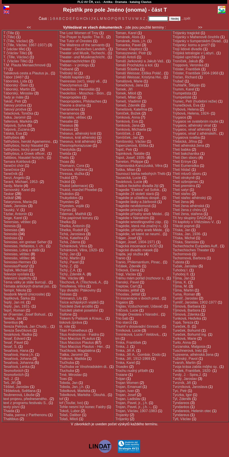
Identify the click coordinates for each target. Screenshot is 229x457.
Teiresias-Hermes (17, 262)
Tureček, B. (182, 326)
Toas (63, 379)
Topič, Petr (123, 149)
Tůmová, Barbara (186, 306)
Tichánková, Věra (73, 246)
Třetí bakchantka (186, 153)
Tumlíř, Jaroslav (185, 298)
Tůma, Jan (181, 278)
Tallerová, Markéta (18, 121)
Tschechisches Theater (191, 250)
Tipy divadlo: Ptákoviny (77, 290)
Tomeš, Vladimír (128, 101)
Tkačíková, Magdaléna (77, 350)
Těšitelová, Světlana (19, 391)
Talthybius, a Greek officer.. (24, 153)
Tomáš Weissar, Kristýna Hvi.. (138, 77)
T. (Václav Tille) (15, 61)
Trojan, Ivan (124, 391)
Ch (85, 19)
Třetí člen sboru (185, 157)
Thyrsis (65, 210)
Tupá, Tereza (183, 322)
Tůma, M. (180, 286)
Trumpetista (182, 93)
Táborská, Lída (15, 81)
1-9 (52, 19)
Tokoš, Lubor (69, 411)
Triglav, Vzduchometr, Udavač (139, 306)
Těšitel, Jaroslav (16, 387)
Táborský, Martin (16, 89)
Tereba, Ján (12, 318)
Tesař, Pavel (13, 342)
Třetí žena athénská (188, 206)
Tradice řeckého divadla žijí (136, 186)
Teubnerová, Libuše (19, 395)
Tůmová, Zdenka (186, 314)
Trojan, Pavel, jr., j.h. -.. (133, 407)
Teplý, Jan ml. (14, 302)
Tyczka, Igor (182, 395)
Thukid (64, 178)
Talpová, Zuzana (16, 129)
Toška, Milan (125, 170)
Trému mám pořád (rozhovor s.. (140, 278)
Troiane (121, 375)
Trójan (120, 379)
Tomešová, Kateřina (131, 109)
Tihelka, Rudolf (71, 230)
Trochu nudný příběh (131, 371)
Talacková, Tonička (18, 113)
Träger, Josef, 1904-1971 (135, 242)
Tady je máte (13, 97)
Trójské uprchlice (186, 57)
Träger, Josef (125, 238)
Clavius (146, 2)
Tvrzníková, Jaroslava (190, 387)
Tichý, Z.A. (67, 270)
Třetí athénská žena (188, 145)
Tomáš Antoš (125, 57)
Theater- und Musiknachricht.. (83, 57)
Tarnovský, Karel (16, 190)
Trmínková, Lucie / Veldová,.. (138, 334)
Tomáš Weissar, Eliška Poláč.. (139, 73)
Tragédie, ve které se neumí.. (138, 234)
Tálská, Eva (12, 133)
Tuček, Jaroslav (185, 266)
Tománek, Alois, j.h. (130, 41)
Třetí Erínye (182, 162)
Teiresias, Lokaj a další (21, 250)
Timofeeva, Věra (72, 286)
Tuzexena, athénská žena (193, 354)
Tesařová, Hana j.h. (18, 354)
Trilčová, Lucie (126, 310)
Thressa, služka (71, 174)
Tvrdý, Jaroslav (185, 379)
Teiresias (10, 230)
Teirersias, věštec (17, 222)
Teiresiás (10, 234)
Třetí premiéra (184, 186)
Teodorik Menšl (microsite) (24, 294)
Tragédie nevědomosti (133, 206)
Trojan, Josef (125, 395)
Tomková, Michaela (130, 129)
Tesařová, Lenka (16, 367)
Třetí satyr (181, 190)
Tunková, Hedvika (187, 318)
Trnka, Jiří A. (125, 350)
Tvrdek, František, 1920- (192, 371)
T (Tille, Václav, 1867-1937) (25, 45)
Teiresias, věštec (16, 254)
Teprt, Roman (14, 310)
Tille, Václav (69, 278)
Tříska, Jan (181, 230)
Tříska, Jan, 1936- (187, 234)
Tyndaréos (181, 407)
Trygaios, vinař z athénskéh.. (195, 133)
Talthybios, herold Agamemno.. (27, 141)
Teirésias (10, 238)
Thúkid (64, 182)
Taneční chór (13, 166)
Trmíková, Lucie (128, 330)
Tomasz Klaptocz (128, 49)
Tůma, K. (180, 282)
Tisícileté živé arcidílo (76, 306)
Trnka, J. (122, 346)
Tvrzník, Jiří (182, 383)
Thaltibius (11, 419)
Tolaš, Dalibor (70, 415)
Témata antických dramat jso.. (27, 286)
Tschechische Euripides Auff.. (196, 246)
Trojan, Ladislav (127, 399)
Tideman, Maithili (72, 214)
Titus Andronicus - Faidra (79, 334)
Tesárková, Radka (17, 334)
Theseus (66, 125)
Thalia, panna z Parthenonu (25, 415)
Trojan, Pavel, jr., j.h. (131, 403)
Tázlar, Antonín (15, 214)
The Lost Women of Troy (78, 33)
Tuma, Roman (184, 294)
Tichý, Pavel (69, 262)
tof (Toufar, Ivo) (71, 403)
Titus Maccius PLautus (77, 338)
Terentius (10, 322)
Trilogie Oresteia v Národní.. (137, 314)
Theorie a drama (72, 105)
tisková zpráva (70, 322)
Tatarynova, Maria (17, 202)
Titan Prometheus (73, 330)
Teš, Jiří (9, 383)
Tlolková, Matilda (72, 359)
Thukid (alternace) (73, 186)
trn (117, 338)
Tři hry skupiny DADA (190, 218)
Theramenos (69, 113)
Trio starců (123, 322)
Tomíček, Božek (128, 113)
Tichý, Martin (69, 258)
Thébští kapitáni (72, 77)
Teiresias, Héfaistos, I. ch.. (24, 246)
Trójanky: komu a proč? (191, 45)
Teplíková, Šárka (16, 298)
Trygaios (179, 117)
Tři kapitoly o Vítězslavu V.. (194, 222)
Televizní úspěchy (17, 278)
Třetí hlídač (182, 170)
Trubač (178, 81)
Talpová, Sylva (14, 125)
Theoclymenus (71, 85)
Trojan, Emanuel (128, 387)
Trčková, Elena (127, 270)
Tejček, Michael (15, 270)
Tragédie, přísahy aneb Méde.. (139, 230)
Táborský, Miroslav (18, 93)
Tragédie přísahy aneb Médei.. (139, 214)
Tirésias (65, 294)
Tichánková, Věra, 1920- (78, 250)
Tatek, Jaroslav (15, 206)
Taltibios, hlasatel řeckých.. (24, 157)
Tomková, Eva (126, 121)
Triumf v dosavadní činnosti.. (138, 326)
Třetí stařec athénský (189, 198)
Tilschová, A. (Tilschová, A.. (81, 282)
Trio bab (121, 318)
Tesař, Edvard (14, 338)
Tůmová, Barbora (186, 310)
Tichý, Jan (67, 254)
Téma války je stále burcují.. (25, 282)
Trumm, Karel (183, 89)
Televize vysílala (16, 274)
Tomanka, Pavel (128, 45)
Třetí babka (182, 149)
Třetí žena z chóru (187, 210)
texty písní (11, 407)
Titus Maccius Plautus (76, 342)
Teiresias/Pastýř (16, 266)
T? (5, 69)
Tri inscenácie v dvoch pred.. (138, 298)
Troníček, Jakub (185, 61)
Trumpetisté (182, 97)
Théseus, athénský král (77, 133)
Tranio (120, 258)
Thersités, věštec (72, 117)
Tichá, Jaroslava (72, 234)
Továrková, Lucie (128, 182)
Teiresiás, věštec (16, 258)
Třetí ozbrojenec (186, 182)
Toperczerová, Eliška (131, 145)
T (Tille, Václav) (15, 41)
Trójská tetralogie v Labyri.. (194, 53)
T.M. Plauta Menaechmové (24, 65)
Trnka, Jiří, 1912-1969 (132, 359)
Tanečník (10, 174)
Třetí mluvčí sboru (187, 174)
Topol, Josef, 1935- (130, 157)
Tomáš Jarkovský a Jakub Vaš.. (140, 61)
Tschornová (182, 254)
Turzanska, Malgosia (189, 346)
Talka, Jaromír (14, 117)
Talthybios (11, 137)
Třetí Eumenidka (186, 166)
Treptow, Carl (126, 286)
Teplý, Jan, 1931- (17, 306)
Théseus (66, 129)
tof (61, 399)
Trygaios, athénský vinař (192, 125)
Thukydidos (68, 198)
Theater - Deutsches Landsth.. (83, 49)
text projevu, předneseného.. (26, 399)
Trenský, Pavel (127, 282)
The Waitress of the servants (82, 45)
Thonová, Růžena (73, 170)
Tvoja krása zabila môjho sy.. (196, 367)
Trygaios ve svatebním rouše (196, 121)
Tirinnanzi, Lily (70, 298)
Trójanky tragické (186, 33)
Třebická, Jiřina (185, 141)
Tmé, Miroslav (70, 375)
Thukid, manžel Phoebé (78, 190)
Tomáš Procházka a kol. (134, 65)
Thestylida (67, 149)
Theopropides (70, 97)
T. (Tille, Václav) (16, 57)
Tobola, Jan (68, 383)
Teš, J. (8, 379)
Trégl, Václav (125, 274)
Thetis (64, 157)
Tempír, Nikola (14, 290)
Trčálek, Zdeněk (128, 266)
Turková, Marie (184, 338)
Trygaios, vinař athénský (192, 129)
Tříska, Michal (184, 238)
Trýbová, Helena (186, 109)
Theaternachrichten (74, 61)
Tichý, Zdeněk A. (72, 274)
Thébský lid (68, 73)
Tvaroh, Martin (184, 363)
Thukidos (66, 194)
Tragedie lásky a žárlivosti (135, 202)
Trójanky (122, 419)
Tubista (178, 262)
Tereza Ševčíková (17, 330)
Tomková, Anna (127, 117)
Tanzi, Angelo (14, 178)
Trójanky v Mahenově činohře (196, 37)
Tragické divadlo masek (134, 250)
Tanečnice (11, 170)
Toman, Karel (125, 33)
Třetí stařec (182, 194)
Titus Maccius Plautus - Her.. (82, 346)
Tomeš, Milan (125, 97)
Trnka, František (128, 342)
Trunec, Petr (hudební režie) (195, 101)
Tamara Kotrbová (17, 162)
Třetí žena (181, 202)
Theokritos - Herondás (77, 89)
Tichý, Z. (66, 266)
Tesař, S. (10, 346)
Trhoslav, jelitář (127, 290)
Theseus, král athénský (77, 141)
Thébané (66, 69)
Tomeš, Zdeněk (127, 105)
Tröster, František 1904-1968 (196, 73)
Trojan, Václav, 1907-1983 (136, 411)
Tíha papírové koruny (76, 218)
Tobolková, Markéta (74, 391)
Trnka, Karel (125, 363)
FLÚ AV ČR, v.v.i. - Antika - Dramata (102, 2)
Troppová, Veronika (188, 65)
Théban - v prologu (74, 65)
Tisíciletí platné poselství (78, 310)
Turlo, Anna (182, 342)
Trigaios (121, 302)
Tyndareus (181, 415)
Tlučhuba (66, 363)
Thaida (8, 411)
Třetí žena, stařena (188, 214)
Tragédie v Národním (132, 218)
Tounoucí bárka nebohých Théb (140, 174)
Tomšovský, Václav (130, 141)
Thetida (65, 153)
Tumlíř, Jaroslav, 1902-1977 (195, 302)
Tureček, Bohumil (186, 330)
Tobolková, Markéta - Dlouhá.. (83, 395)
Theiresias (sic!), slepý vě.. (80, 81)
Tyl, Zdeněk (182, 399)
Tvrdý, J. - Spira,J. (187, 375)
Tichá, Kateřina (71, 238)
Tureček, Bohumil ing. (190, 334)
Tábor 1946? (13, 77)
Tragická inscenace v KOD (136, 246)
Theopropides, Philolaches (80, 101)
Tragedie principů (129, 210)
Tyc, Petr (180, 391)
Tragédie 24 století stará (134, 194)
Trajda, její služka (129, 254)
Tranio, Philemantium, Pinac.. (138, 262)
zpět (186, 18)
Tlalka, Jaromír (71, 354)
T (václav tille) (14, 49)
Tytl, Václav (182, 419)
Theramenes (69, 109)
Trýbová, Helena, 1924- (191, 113)
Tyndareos (181, 403)
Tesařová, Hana (15, 350)
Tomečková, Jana (129, 85)
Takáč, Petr (12, 101)
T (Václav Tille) (15, 53)
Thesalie (66, 121)
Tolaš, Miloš (68, 419)
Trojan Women (127, 383)
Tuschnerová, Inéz (187, 350)
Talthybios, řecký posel (21, 149)
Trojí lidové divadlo (187, 49)
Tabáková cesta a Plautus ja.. (26, 73)
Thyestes (66, 202)
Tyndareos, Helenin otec (192, 411)
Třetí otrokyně (184, 178)
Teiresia (9, 226)
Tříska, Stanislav (186, 242)
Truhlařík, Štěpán (186, 85)
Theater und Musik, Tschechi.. (83, 53)
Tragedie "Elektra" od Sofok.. (138, 190)
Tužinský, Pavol (185, 359)
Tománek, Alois (127, 37)
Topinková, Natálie (130, 153)
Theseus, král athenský (77, 137)
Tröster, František (186, 69)
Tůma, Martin (183, 290)
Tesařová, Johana (17, 359)
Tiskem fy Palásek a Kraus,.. (81, 318)
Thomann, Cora (71, 166)
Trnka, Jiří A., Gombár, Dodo (137, 354)
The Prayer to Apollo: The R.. (82, 37)
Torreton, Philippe (129, 162)
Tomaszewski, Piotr (130, 53)
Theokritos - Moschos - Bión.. (82, 93)
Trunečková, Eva (186, 105)
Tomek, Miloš (125, 93)
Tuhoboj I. (181, 270)
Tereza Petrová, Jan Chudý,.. (26, 326)
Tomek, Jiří (124, 89)
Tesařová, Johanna (18, 363)
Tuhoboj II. (181, 274)
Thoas (64, 162)
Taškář (8, 198)
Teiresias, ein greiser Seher (25, 242)
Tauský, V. (11, 210)
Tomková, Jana (127, 125)
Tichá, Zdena (69, 242)
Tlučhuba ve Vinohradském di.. (83, 367)
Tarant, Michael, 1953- (21, 182)
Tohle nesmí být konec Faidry (82, 407)
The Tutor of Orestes (75, 41)
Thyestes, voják (71, 206)
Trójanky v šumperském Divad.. (198, 41)
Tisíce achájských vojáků (79, 302)
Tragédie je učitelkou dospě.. (138, 198)
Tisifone (65, 314)
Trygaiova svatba (186, 137)
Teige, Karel (12, 218)
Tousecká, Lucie (128, 178)
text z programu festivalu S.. (25, 403)
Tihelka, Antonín (72, 226)
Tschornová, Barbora (189, 258)
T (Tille (8, 33)
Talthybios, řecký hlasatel (23, 145)
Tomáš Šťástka (127, 69)
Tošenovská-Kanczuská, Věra (138, 166)
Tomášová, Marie (129, 81)
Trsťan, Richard (185, 77)
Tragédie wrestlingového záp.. (139, 222)
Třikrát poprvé (184, 226)
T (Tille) (9, 37)
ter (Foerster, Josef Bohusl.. (25, 314)
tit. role (64, 326)
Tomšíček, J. (125, 133)
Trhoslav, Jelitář (127, 294)
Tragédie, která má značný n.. (138, 226)
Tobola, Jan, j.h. (71, 387)
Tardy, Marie (13, 186)
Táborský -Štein (15, 85)
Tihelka (65, 222)
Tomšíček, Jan (126, 137)
